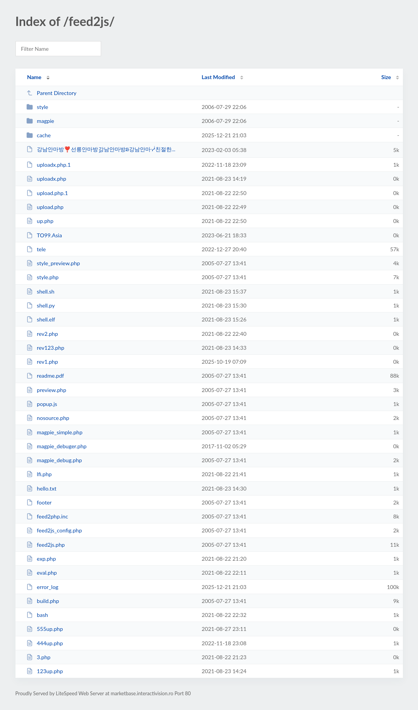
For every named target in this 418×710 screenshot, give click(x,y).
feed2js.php (45, 544)
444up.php (44, 643)
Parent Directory (51, 93)
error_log (42, 587)
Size (386, 77)
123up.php (44, 671)
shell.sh (40, 291)
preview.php (46, 390)
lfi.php (39, 474)
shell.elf (40, 319)
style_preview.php (53, 263)
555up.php (44, 628)
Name (34, 77)
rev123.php (45, 347)
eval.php (41, 572)
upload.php (45, 207)
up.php (39, 221)
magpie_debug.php (54, 460)
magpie (40, 120)
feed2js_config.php (54, 530)
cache (38, 135)
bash (37, 615)
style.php (42, 277)
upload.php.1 (47, 193)
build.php (42, 601)
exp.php (41, 558)
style (37, 107)
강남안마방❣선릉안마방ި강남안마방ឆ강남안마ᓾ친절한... (100, 149)
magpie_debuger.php (56, 446)
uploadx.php (46, 178)
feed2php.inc (47, 516)
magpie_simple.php (54, 432)
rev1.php (42, 361)
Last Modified (218, 77)
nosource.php (47, 418)
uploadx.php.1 (48, 164)
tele (36, 249)
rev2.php (42, 333)
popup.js (41, 404)
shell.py (40, 305)
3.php (38, 657)
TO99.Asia (44, 235)
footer (39, 502)
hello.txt (41, 488)
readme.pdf (45, 375)
